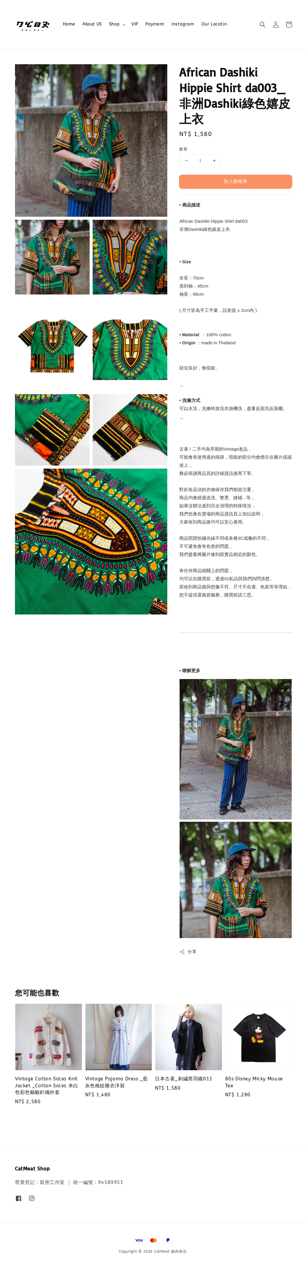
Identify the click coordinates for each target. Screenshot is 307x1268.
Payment (154, 24)
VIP (134, 24)
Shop (114, 24)
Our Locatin (214, 24)
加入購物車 (236, 181)
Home (69, 24)
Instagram (182, 24)
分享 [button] (187, 952)
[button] (262, 24)
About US (92, 24)
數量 (183, 149)
